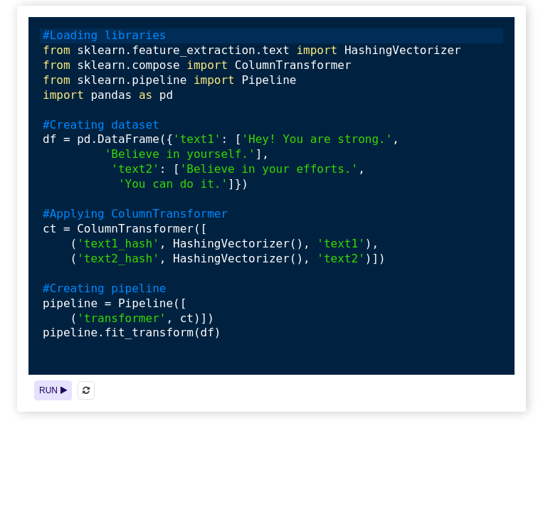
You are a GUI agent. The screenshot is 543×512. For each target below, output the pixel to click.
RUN (53, 390)
